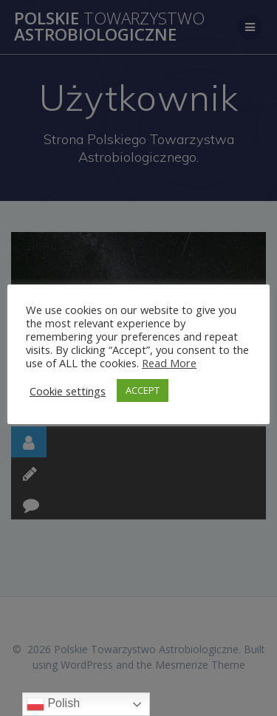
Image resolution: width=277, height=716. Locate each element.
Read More (169, 362)
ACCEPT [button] (143, 390)
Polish (53, 704)
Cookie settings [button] (68, 391)
